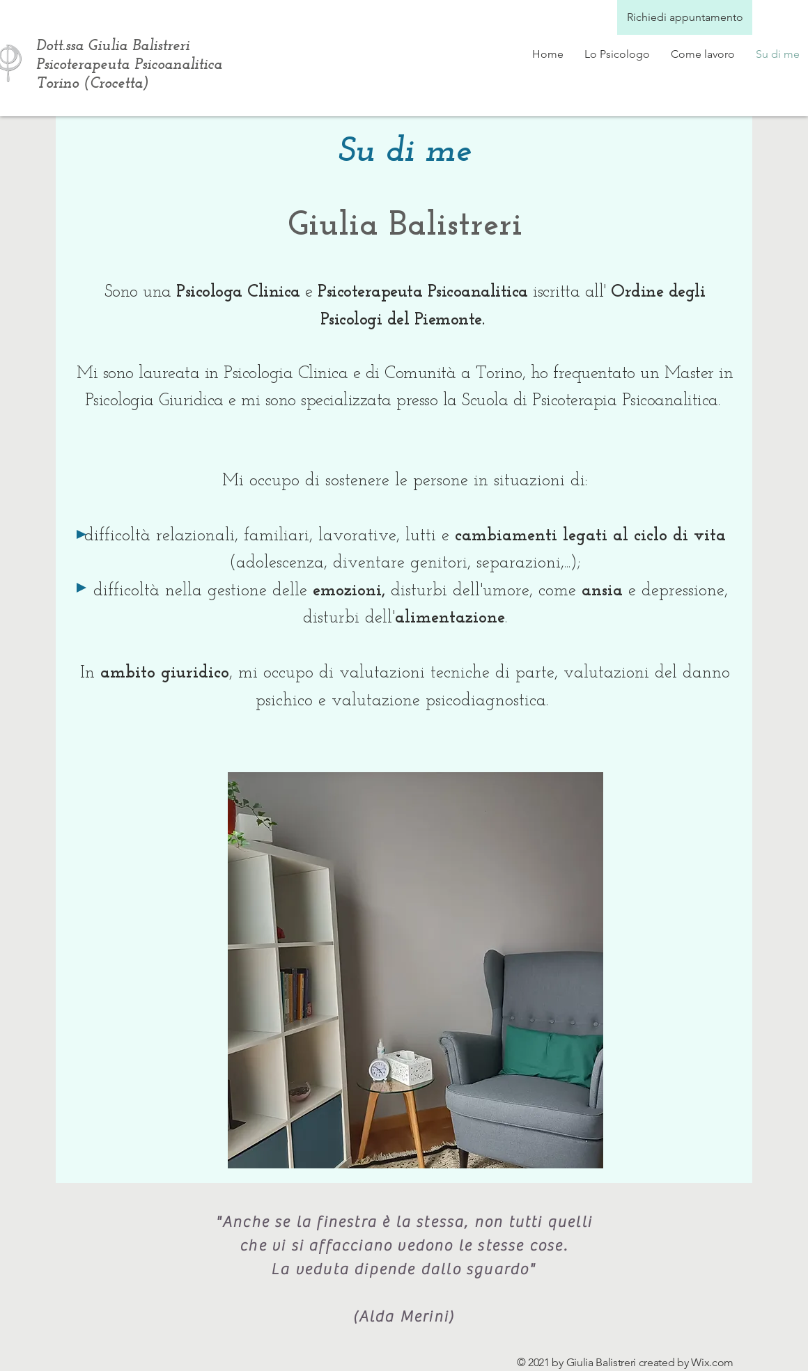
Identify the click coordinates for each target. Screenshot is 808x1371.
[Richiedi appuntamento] (684, 17)
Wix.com (712, 1362)
